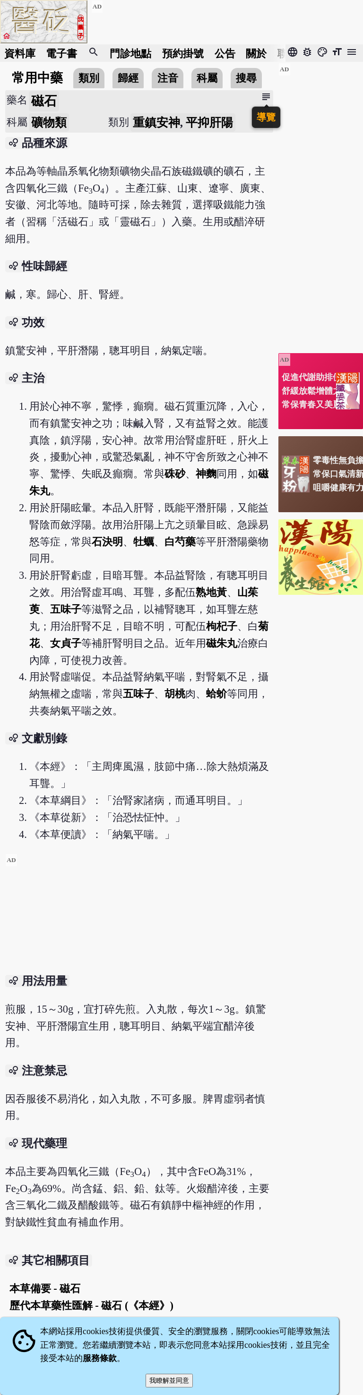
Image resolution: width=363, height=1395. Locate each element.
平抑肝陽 (209, 122)
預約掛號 (183, 53)
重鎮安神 (156, 122)
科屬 (207, 78)
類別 (88, 78)
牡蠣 (143, 542)
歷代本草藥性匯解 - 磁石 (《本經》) (91, 1305)
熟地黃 (211, 592)
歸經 (128, 78)
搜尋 (246, 78)
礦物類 (49, 122)
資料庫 (19, 53)
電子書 (61, 53)
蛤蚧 (216, 694)
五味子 (65, 609)
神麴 (206, 474)
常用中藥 (37, 78)
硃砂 (174, 474)
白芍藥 (180, 542)
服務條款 (100, 1358)
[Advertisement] (139, 920)
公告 (225, 53)
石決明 (107, 542)
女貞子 (65, 643)
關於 (256, 53)
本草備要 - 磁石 (45, 1288)
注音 (167, 78)
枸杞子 (221, 626)
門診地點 (130, 53)
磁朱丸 (221, 643)
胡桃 (174, 694)
